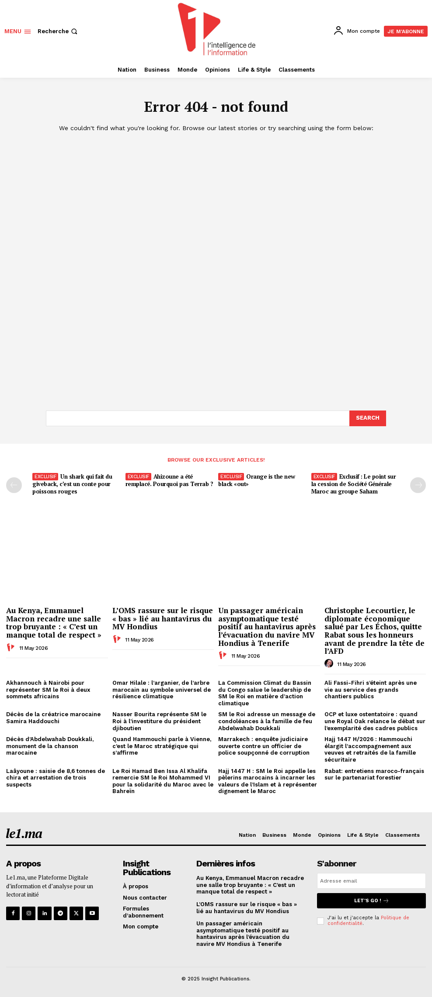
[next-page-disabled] (418, 485)
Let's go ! (371, 900)
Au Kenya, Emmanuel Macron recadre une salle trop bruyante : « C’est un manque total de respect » (53, 622)
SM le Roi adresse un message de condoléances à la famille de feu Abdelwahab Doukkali (266, 721)
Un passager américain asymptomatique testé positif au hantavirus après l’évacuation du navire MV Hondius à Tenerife (267, 626)
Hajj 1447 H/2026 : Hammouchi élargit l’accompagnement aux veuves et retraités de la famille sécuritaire (370, 749)
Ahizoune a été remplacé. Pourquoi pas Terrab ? (169, 480)
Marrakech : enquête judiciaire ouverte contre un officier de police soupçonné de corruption (264, 746)
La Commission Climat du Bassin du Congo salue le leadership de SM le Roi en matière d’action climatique (264, 693)
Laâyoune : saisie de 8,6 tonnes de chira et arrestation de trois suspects (55, 778)
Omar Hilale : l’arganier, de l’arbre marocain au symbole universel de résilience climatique (161, 690)
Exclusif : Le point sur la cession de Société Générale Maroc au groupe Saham (353, 484)
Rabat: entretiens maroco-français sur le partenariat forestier (374, 774)
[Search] (367, 418)
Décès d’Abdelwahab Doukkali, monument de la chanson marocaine (50, 746)
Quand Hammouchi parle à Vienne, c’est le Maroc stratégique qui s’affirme (161, 746)
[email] (371, 881)
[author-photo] (11, 647)
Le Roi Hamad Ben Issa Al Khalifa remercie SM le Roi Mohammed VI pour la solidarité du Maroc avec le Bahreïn (162, 781)
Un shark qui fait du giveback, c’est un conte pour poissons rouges (72, 484)
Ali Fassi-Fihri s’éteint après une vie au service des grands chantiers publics (370, 690)
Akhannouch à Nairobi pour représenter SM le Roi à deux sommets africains (48, 690)
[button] (58, 31)
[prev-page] (14, 485)
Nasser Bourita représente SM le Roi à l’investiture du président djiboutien (159, 721)
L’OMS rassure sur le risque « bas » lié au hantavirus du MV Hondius (162, 618)
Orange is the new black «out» (256, 480)
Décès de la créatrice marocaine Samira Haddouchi (53, 717)
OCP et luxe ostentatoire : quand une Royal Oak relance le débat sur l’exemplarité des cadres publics (374, 721)
